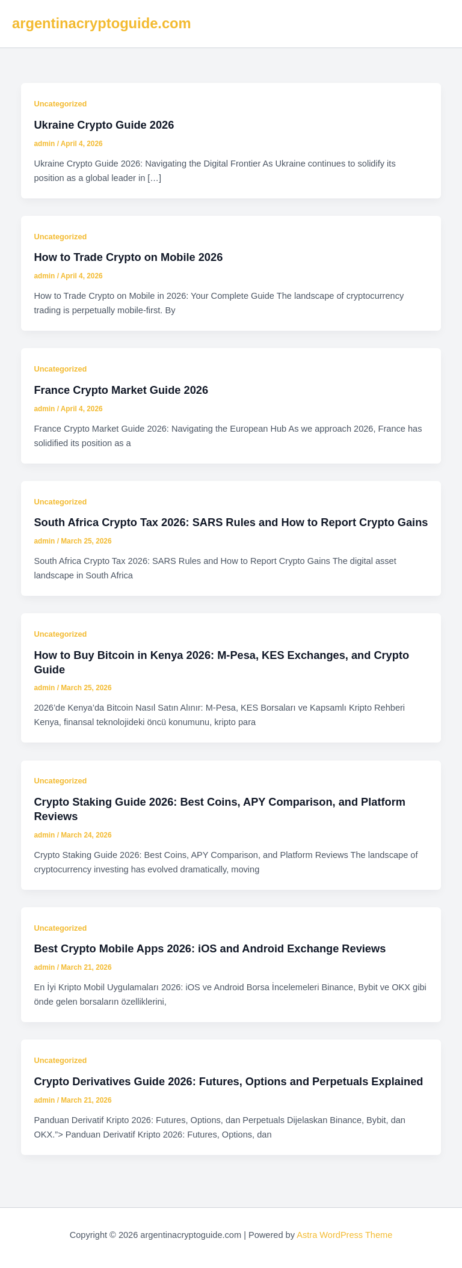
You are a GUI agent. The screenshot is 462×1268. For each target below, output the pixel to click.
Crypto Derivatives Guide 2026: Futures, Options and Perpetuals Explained (228, 1081)
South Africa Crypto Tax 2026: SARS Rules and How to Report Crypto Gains (231, 522)
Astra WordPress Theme (344, 1235)
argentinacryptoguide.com (101, 23)
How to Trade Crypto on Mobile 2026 (128, 257)
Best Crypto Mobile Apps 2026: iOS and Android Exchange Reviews (210, 948)
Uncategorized (60, 103)
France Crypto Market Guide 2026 (121, 390)
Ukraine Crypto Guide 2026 (104, 124)
